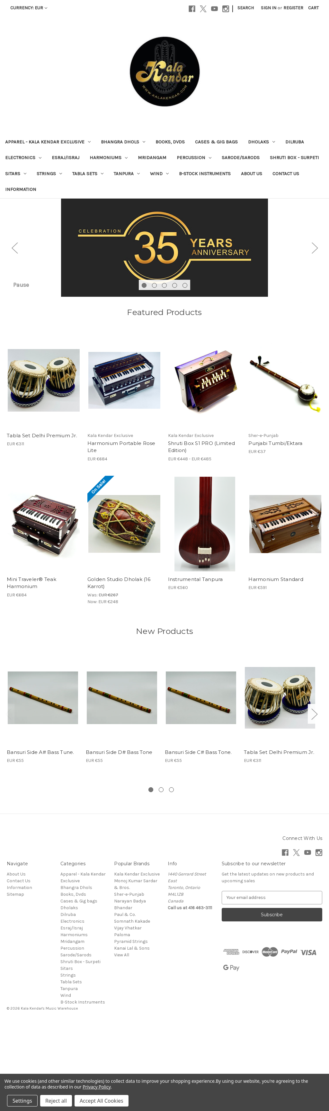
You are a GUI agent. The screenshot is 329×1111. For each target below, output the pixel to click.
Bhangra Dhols (123, 142)
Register (293, 8)
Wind (159, 173)
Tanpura (127, 173)
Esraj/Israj (65, 157)
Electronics (23, 157)
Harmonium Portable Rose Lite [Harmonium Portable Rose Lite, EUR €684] (121, 533)
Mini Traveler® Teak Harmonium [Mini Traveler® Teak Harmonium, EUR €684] (31, 669)
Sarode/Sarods (241, 157)
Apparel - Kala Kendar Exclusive (48, 142)
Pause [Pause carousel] (21, 371)
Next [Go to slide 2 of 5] (314, 291)
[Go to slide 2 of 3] (161, 876)
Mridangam (152, 157)
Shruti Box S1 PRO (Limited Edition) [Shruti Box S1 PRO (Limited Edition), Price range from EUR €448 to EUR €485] (201, 533)
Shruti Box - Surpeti (294, 157)
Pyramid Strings (131, 1027)
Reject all (56, 1100)
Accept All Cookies (101, 1100)
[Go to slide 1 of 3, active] (150, 876)
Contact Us (285, 173)
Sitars (15, 173)
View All (121, 1041)
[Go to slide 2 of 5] (154, 371)
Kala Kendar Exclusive (137, 960)
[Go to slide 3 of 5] (164, 371)
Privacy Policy (97, 1087)
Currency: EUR (28, 8)
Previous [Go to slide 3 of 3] (8, 800)
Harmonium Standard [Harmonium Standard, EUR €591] (275, 665)
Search (245, 8)
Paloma (122, 1021)
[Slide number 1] (164, 291)
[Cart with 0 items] (313, 8)
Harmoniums (109, 157)
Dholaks (261, 142)
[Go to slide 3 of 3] (171, 876)
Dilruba (294, 142)
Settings (22, 1100)
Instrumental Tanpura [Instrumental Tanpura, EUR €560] (195, 665)
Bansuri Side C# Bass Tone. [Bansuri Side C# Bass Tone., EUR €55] (198, 838)
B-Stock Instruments (205, 173)
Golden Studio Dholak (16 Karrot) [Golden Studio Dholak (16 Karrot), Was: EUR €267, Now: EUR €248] (118, 669)
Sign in (268, 8)
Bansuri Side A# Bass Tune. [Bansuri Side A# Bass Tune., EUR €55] (40, 838)
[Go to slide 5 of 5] (184, 371)
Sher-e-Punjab (129, 980)
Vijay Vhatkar (128, 1014)
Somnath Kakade (132, 1007)
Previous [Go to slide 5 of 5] (14, 291)
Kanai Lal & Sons (132, 1034)
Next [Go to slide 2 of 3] (314, 800)
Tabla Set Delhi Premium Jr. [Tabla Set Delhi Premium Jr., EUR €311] (42, 522)
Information (20, 189)
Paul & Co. (125, 1001)
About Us (251, 173)
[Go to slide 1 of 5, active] (144, 371)
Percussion (194, 157)
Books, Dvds (170, 142)
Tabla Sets (87, 173)
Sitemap (15, 980)
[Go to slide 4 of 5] (174, 371)
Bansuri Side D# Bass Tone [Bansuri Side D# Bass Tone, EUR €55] (119, 838)
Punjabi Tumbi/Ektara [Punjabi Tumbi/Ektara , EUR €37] (275, 529)
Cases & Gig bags (216, 142)
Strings (49, 173)
